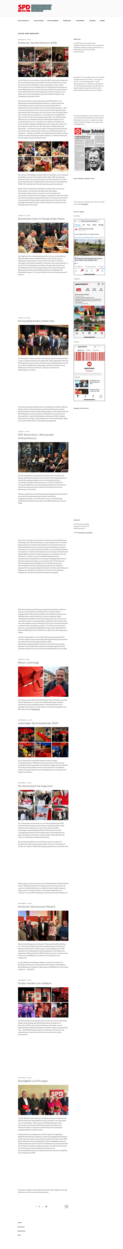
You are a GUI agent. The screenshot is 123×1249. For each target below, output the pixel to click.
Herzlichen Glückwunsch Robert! (36, 906)
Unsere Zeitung (39, 20)
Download (36, 709)
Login (19, 1235)
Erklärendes (68, 20)
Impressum (21, 1226)
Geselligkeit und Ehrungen (33, 1080)
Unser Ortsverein (24, 20)
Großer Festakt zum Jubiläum (34, 983)
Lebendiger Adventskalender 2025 (38, 723)
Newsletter (84, 204)
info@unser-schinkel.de (85, 532)
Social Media (81, 20)
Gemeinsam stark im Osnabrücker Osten (41, 218)
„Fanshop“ (92, 20)
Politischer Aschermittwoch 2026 (37, 42)
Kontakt (102, 20)
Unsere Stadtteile (53, 20)
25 (46, 1206)
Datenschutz (21, 1231)
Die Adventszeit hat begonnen (35, 786)
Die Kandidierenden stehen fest (36, 320)
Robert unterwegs (28, 662)
